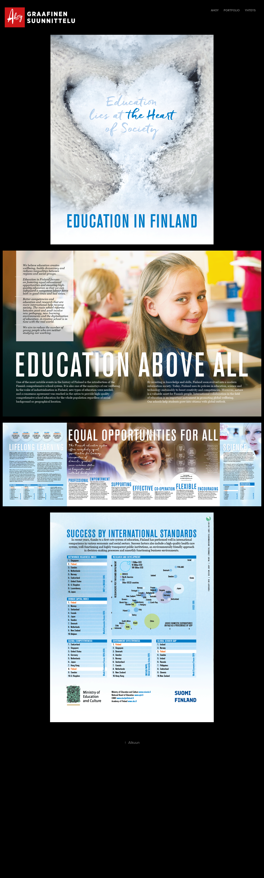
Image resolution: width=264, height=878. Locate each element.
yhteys (250, 10)
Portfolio (232, 10)
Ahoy (215, 10)
